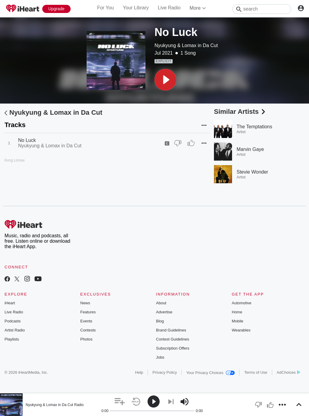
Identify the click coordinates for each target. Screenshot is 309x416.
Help (139, 372)
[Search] (261, 9)
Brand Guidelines (171, 330)
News (85, 303)
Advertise (164, 312)
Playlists (12, 339)
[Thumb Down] (177, 143)
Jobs (160, 357)
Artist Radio (15, 330)
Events (86, 321)
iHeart (10, 303)
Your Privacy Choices (210, 372)
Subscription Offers (172, 348)
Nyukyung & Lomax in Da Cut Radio (55, 405)
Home (237, 312)
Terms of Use (255, 372)
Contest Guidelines (172, 339)
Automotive (241, 303)
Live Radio (169, 7)
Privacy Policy (164, 372)
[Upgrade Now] (56, 9)
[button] (165, 80)
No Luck (27, 140)
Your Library (136, 7)
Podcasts (13, 321)
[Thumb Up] (191, 143)
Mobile (237, 321)
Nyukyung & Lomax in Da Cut (186, 45)
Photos (86, 339)
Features (88, 312)
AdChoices (288, 372)
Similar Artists (240, 111)
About (161, 303)
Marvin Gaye (250, 149)
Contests (88, 330)
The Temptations (254, 126)
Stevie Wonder (252, 171)
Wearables (241, 330)
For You (105, 7)
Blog (160, 321)
